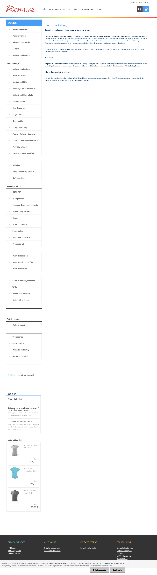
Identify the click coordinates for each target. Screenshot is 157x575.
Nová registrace (144, 2)
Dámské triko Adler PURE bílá (31, 446)
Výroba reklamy (55, 9)
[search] (139, 9)
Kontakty (99, 9)
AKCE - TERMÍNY (15, 398)
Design (75, 9)
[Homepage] (43, 9)
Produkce (66, 9)
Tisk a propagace (87, 9)
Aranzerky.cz (122, 558)
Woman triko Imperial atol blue (30, 469)
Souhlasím (117, 569)
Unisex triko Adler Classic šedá (30, 491)
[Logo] (20, 8)
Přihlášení (134, 2)
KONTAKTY (13, 370)
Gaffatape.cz (122, 553)
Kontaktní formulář (88, 547)
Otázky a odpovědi (52, 547)
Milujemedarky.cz (124, 550)
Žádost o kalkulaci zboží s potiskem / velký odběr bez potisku (23, 408)
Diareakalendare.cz (125, 547)
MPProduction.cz (124, 555)
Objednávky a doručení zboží (20, 421)
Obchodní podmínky (52, 550)
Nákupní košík (14, 553)
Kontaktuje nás (13, 375)
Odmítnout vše (98, 569)
